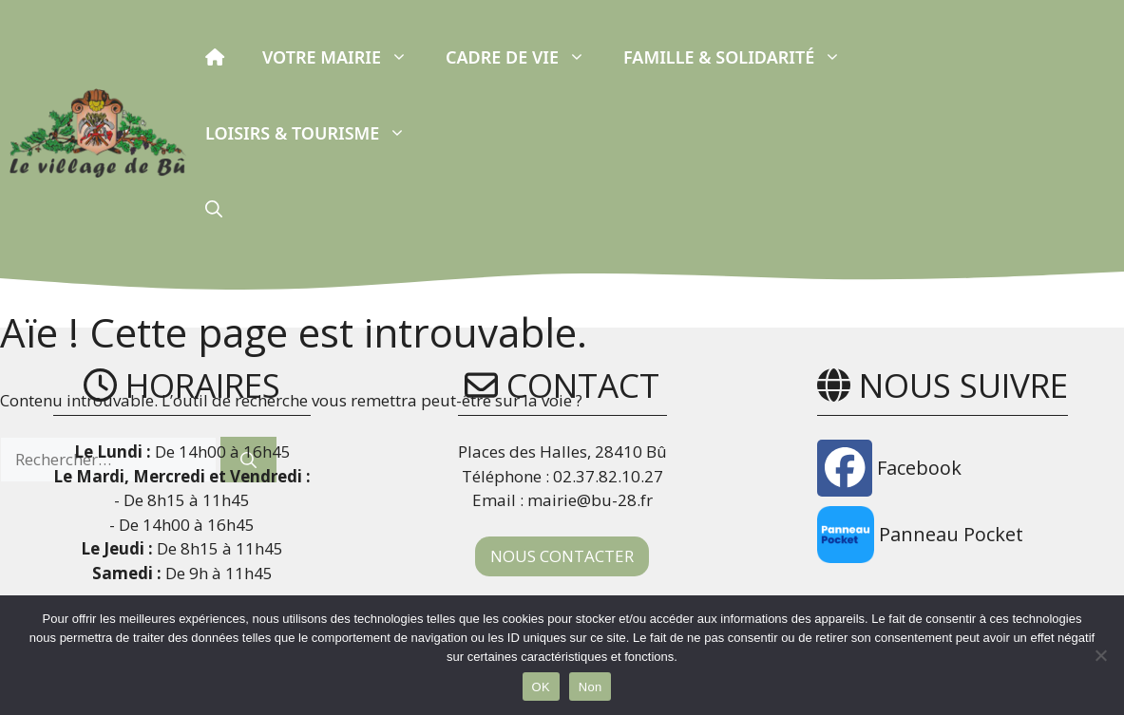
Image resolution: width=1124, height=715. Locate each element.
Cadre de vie (525, 57)
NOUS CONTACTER (562, 556)
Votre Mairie (344, 57)
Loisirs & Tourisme (315, 133)
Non (590, 687)
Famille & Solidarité (741, 57)
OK (541, 687)
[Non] (1100, 655)
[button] (213, 209)
